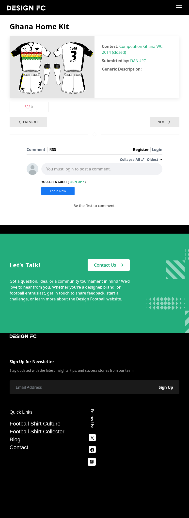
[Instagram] (92, 462)
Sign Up (166, 387)
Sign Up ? (77, 182)
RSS (52, 149)
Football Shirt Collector (37, 431)
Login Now (58, 191)
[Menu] (179, 7)
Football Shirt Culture (35, 423)
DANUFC (138, 60)
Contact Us (109, 265)
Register (141, 149)
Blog (15, 439)
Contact (19, 447)
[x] (92, 437)
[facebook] (92, 449)
